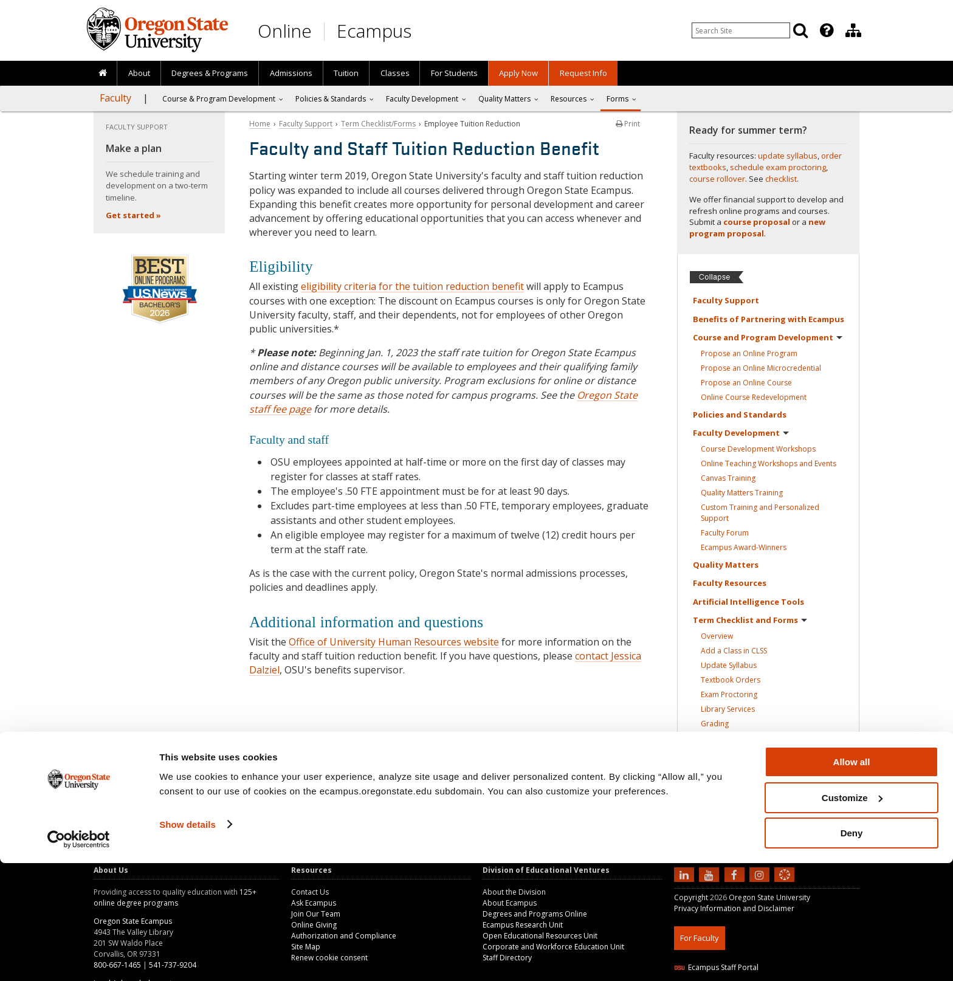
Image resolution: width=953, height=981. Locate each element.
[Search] (800, 30)
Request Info (583, 72)
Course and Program (767, 337)
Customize (852, 915)
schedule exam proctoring (778, 167)
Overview (717, 636)
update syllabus (787, 155)
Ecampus (374, 30)
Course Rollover (743, 753)
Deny (852, 951)
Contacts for (735, 802)
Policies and (739, 414)
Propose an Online (749, 353)
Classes (395, 72)
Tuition (346, 72)
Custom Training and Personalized (760, 512)
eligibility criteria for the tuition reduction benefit (412, 286)
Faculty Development (422, 99)
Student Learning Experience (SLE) (770, 738)
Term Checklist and (750, 619)
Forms (617, 99)
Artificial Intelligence (748, 601)
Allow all (851, 880)
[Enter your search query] (741, 30)
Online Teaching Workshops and (768, 463)
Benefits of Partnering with (768, 319)
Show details (187, 942)
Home (259, 124)
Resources (569, 99)
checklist (781, 178)
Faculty (115, 98)
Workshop (733, 767)
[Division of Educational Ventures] (853, 30)
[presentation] (826, 30)
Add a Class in (734, 650)
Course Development (758, 449)
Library (728, 709)
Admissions (291, 72)
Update (729, 665)
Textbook (730, 680)
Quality (726, 564)
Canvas (728, 478)
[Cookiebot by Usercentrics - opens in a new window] (79, 957)
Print (628, 124)
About (139, 72)
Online (285, 30)
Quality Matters (742, 492)
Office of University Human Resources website (394, 642)
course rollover (717, 178)
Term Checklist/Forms (378, 124)
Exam (729, 694)
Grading (715, 723)
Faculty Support (305, 124)
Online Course (754, 397)
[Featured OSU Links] (827, 30)
